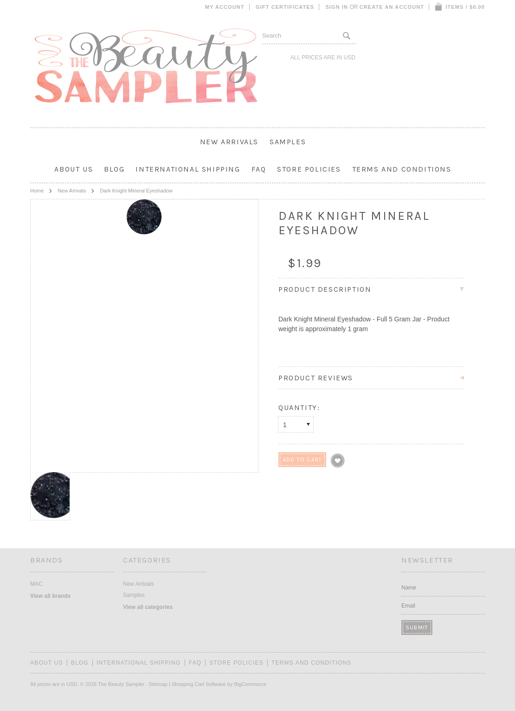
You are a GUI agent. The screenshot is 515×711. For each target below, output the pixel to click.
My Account (225, 7)
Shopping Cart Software (199, 684)
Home (37, 190)
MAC (36, 584)
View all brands (50, 596)
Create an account (392, 7)
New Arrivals (229, 141)
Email (408, 605)
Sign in (336, 7)
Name (408, 587)
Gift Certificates (285, 7)
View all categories (148, 607)
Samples (288, 141)
